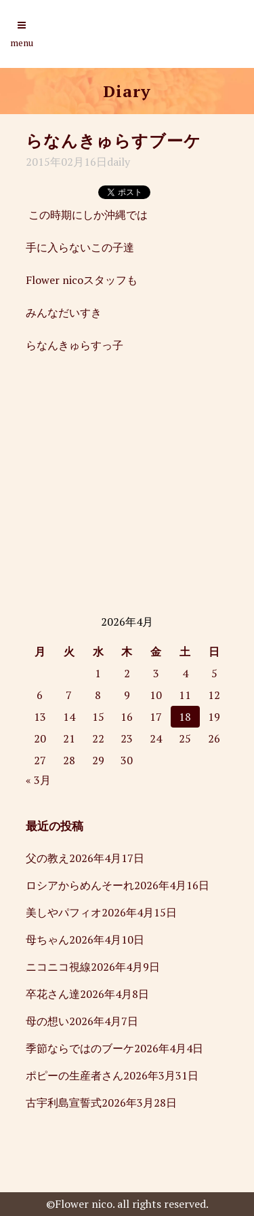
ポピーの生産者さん (74, 1075)
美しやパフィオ (64, 912)
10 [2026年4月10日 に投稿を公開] (156, 694)
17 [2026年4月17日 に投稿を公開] (156, 716)
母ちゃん (47, 939)
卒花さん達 (53, 993)
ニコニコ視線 (58, 966)
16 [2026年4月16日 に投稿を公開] (127, 716)
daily (118, 161)
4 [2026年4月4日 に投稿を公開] (185, 673)
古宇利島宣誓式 (64, 1102)
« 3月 (38, 779)
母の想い (47, 1021)
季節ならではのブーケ (80, 1048)
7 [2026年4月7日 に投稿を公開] (69, 694)
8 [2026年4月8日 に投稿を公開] (98, 694)
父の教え (47, 858)
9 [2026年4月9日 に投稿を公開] (127, 694)
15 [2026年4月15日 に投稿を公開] (98, 716)
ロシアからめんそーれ (80, 885)
